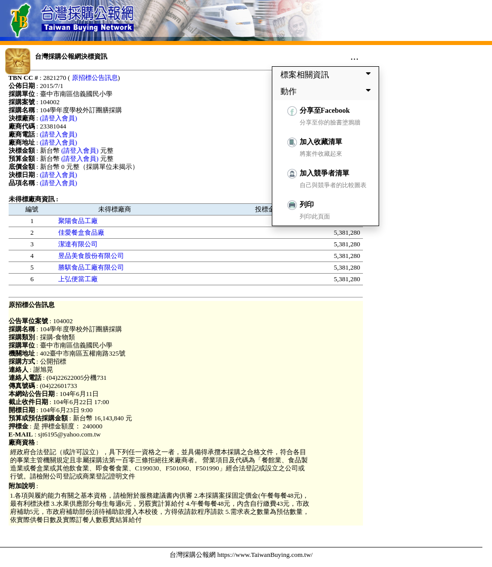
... (354, 56)
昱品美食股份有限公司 (91, 255)
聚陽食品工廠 (78, 221)
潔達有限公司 (78, 244)
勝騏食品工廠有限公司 (91, 267)
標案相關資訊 (327, 74)
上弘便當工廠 (78, 279)
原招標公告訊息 (95, 77)
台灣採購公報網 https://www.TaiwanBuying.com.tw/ (241, 554)
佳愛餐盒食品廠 (81, 232)
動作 (327, 91)
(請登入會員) (58, 118)
